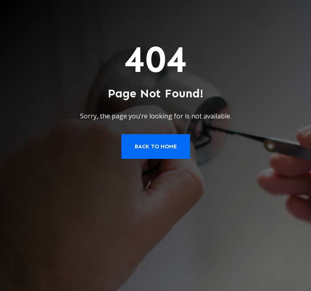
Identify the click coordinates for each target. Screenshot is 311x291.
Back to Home (156, 146)
